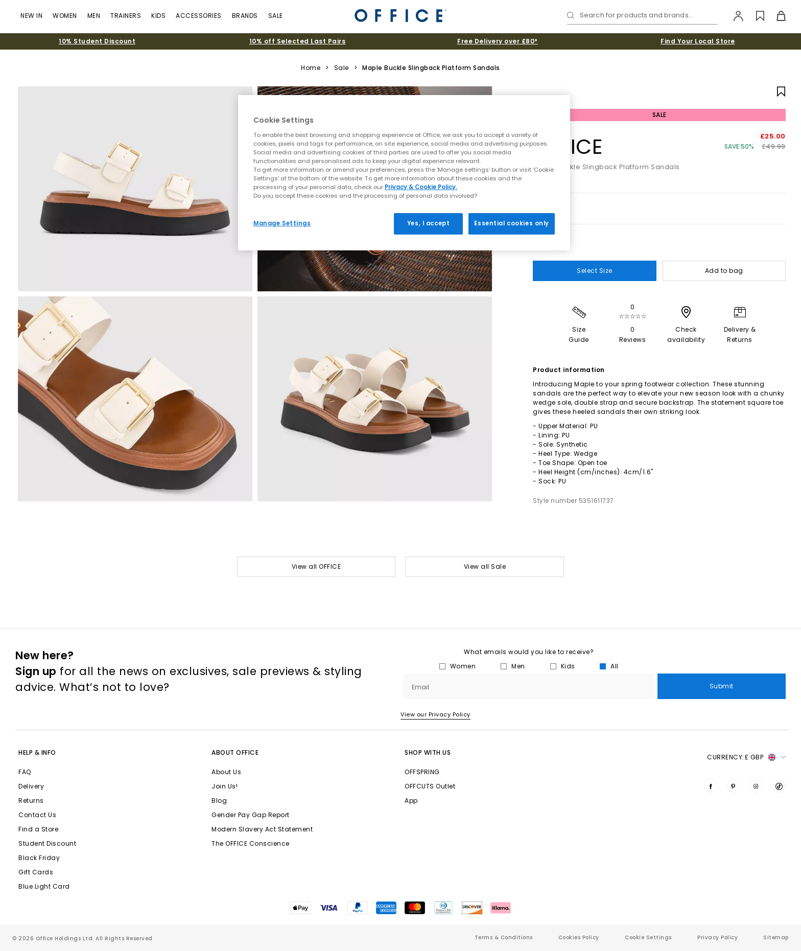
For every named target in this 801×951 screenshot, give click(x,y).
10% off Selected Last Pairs (297, 41)
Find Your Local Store (698, 41)
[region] (404, 172)
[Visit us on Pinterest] (733, 786)
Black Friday (39, 857)
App (411, 800)
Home (310, 68)
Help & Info (37, 752)
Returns (31, 800)
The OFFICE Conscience (250, 843)
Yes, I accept (428, 223)
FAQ (24, 772)
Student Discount (47, 843)
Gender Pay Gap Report (250, 814)
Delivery (31, 786)
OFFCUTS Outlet (430, 786)
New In (31, 15)
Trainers (125, 15)
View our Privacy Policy (435, 714)
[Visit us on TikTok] (779, 786)
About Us (226, 772)
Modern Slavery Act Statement (262, 829)
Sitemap (776, 937)
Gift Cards (35, 872)
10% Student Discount (97, 41)
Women (65, 15)
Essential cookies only (511, 223)
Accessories (199, 15)
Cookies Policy (578, 937)
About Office (234, 752)
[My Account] (733, 16)
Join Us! (224, 786)
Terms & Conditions (504, 937)
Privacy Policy (717, 937)
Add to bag (724, 270)
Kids (158, 15)
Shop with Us (428, 752)
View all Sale (485, 566)
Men (94, 15)
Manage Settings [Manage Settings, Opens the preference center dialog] (282, 223)
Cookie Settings (648, 937)
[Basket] (775, 16)
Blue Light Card (44, 886)
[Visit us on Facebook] (710, 786)
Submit (722, 686)
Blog (219, 800)
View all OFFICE (316, 566)
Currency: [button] (746, 757)
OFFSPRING (422, 772)
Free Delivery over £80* (497, 41)
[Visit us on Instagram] (756, 786)
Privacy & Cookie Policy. (421, 187)
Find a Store (38, 829)
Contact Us (37, 814)
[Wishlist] (754, 16)
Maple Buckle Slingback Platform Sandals (431, 68)
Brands (245, 15)
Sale (275, 15)
